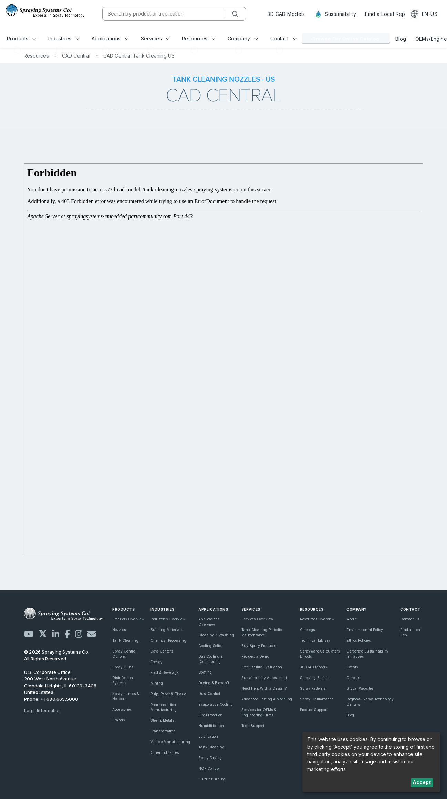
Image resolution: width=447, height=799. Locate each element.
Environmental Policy (364, 630)
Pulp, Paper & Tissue (168, 694)
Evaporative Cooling (215, 704)
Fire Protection (210, 715)
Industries (63, 38)
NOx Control (209, 768)
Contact (283, 38)
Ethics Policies (358, 640)
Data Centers (161, 651)
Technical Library (315, 640)
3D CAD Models (286, 14)
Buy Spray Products (258, 646)
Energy (156, 662)
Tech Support (252, 726)
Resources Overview (317, 619)
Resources (198, 38)
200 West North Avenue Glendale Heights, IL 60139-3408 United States (60, 685)
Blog (400, 39)
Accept (422, 782)
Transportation (163, 731)
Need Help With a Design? (264, 688)
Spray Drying (210, 758)
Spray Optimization (317, 699)
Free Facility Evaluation (261, 667)
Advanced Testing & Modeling (266, 699)
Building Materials (166, 630)
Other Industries (164, 752)
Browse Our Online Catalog (346, 38)
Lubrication (208, 736)
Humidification (211, 726)
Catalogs (307, 630)
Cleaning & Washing (216, 635)
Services (155, 38)
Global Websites (359, 688)
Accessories (122, 709)
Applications (110, 38)
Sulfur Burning (212, 779)
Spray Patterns (312, 688)
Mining (156, 683)
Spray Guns (122, 667)
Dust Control (209, 693)
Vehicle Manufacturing (170, 742)
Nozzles (119, 630)
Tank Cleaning (125, 640)
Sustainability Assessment (264, 678)
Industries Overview (167, 619)
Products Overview (128, 619)
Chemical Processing (168, 640)
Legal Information (42, 710)
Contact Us (409, 619)
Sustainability (335, 14)
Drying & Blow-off (214, 683)
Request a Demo (255, 656)
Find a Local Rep (385, 14)
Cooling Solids (210, 646)
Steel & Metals (162, 720)
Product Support (314, 710)
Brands (118, 720)
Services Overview (257, 619)
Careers (353, 678)
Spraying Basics (314, 678)
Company (243, 38)
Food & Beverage (164, 672)
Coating (205, 672)
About (351, 619)
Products (21, 38)
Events (352, 667)
